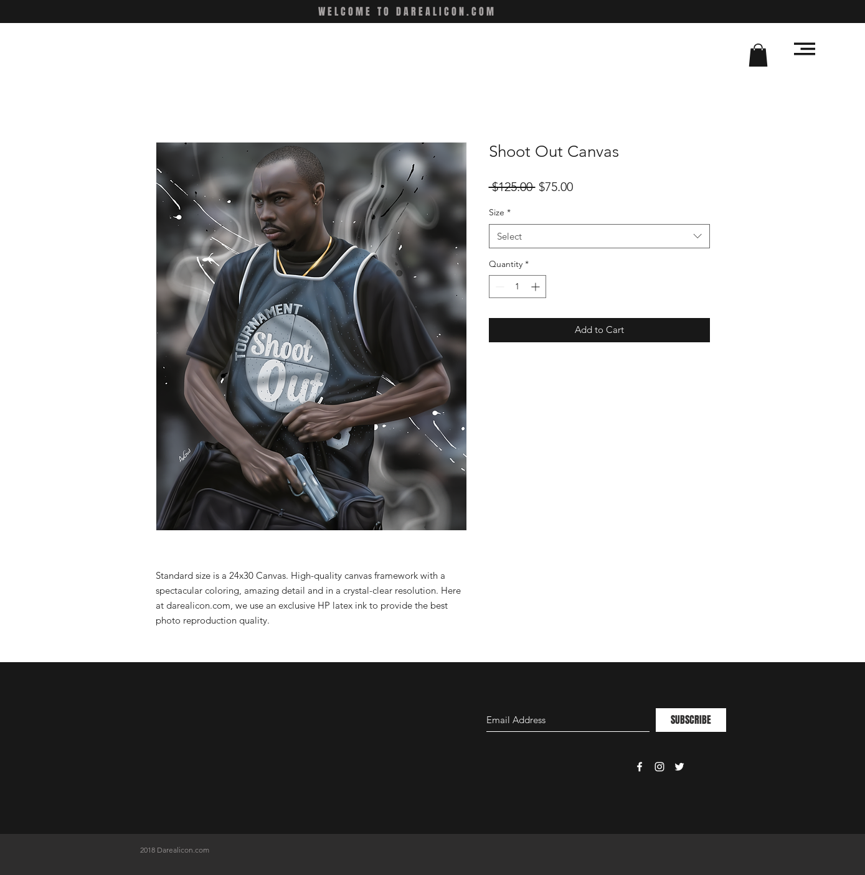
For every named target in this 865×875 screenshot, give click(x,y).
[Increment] (536, 286)
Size (500, 212)
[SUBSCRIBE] (691, 720)
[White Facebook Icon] (639, 766)
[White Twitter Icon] (679, 766)
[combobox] (599, 236)
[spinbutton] (517, 286)
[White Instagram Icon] (659, 766)
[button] (758, 55)
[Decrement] (498, 286)
